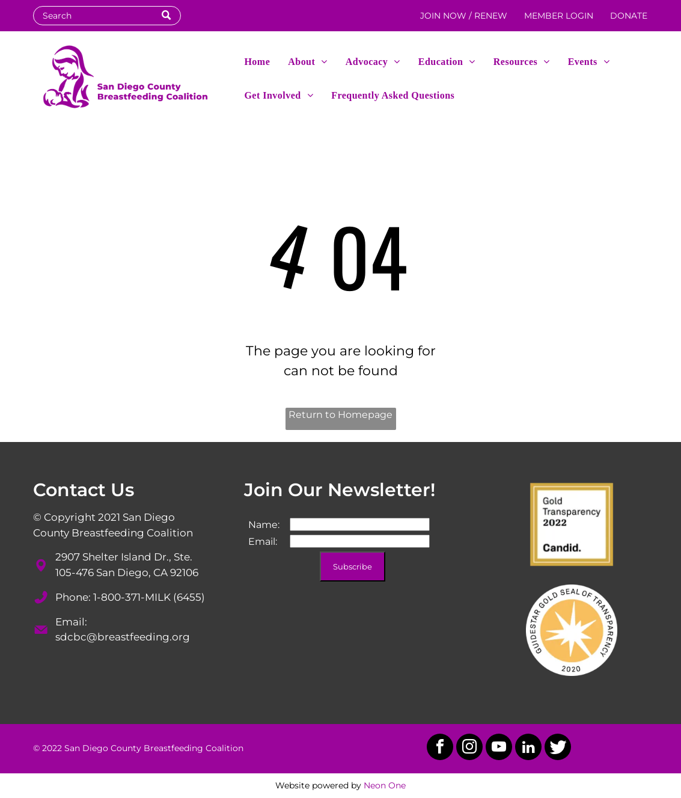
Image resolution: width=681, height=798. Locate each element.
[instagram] (469, 748)
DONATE (628, 15)
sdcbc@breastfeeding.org (122, 637)
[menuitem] (257, 61)
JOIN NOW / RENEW (463, 15)
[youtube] (499, 748)
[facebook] (440, 748)
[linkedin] (528, 748)
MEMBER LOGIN (558, 15)
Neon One (385, 785)
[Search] (107, 15)
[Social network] (558, 748)
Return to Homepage (340, 414)
